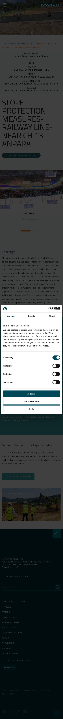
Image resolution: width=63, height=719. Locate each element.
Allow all (31, 394)
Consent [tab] (11, 316)
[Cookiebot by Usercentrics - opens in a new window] (48, 308)
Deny (31, 409)
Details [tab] (31, 316)
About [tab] (52, 316)
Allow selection (31, 401)
